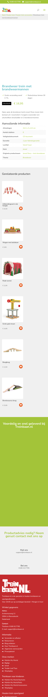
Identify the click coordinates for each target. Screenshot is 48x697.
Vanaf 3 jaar (27, 145)
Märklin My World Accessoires (16, 685)
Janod (25, 149)
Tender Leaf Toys (11, 668)
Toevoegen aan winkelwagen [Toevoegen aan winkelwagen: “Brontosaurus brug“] (21, 405)
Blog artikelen (10, 643)
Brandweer (27, 157)
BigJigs (7, 663)
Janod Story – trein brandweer (34, 153)
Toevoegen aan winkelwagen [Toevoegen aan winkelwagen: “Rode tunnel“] (21, 285)
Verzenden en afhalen (13, 638)
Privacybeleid (9, 651)
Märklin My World (11, 660)
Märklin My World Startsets (15, 680)
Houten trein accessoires (24, 15)
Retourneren (9, 641)
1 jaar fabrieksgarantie (31, 141)
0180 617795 (14, 626)
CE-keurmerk (28, 136)
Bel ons (24, 565)
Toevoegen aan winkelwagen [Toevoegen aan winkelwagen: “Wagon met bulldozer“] (21, 247)
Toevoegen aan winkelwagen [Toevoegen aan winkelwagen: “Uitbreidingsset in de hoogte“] (21, 208)
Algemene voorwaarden (14, 649)
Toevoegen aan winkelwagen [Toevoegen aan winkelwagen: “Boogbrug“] (21, 366)
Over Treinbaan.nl (11, 646)
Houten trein (10, 15)
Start (3, 15)
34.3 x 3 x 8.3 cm (29, 128)
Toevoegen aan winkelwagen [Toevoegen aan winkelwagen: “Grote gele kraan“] (21, 328)
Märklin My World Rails (13, 682)
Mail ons (24, 550)
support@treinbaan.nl (16, 629)
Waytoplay (9, 671)
